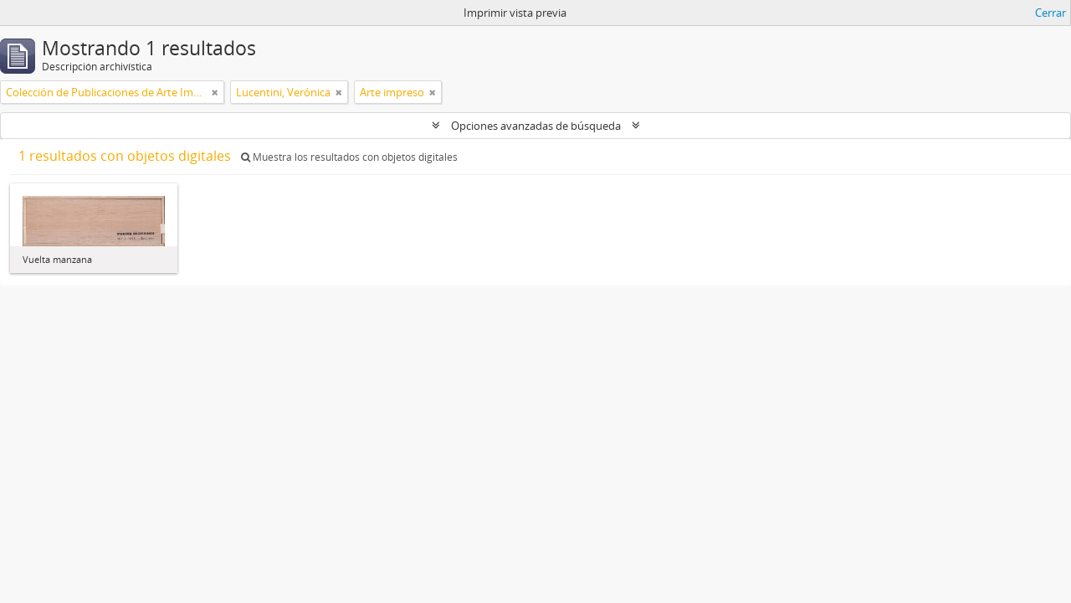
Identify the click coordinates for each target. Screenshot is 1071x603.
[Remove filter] (215, 92)
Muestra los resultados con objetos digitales (349, 157)
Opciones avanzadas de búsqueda (535, 125)
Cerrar (1050, 12)
